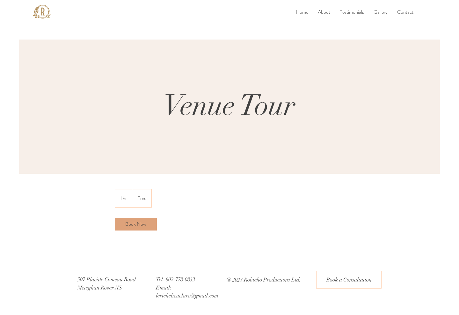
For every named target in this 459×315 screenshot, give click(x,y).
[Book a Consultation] (349, 280)
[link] (136, 224)
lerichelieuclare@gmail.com (187, 295)
